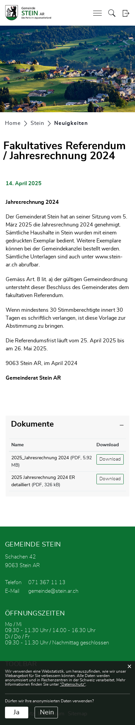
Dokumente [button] (32, 424)
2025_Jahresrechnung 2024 (40, 458)
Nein (47, 712)
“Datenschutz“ (72, 684)
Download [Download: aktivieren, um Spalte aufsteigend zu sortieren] (107, 445)
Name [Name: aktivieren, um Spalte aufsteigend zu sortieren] (17, 445)
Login (126, 13)
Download (110, 459)
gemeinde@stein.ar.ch (53, 591)
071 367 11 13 (47, 582)
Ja (17, 712)
